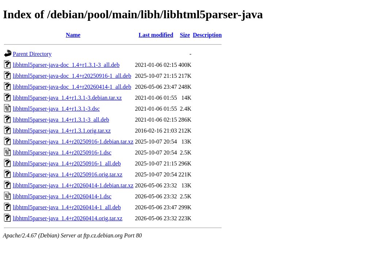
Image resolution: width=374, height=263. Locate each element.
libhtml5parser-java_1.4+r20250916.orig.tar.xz (67, 174)
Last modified (156, 35)
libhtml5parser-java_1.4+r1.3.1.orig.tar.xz (62, 130)
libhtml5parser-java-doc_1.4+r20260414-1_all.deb (72, 87)
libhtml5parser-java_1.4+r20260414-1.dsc (62, 196)
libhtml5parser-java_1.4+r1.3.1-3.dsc (56, 109)
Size (185, 35)
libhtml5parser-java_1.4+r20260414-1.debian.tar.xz (73, 185)
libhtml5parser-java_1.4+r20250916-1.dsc (62, 152)
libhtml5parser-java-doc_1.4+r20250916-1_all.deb (72, 76)
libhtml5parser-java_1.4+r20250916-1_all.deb (67, 163)
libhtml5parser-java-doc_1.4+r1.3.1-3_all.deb (66, 65)
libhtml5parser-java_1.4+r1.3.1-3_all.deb (61, 120)
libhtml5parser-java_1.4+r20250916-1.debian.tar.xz (73, 141)
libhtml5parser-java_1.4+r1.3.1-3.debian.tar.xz (67, 98)
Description (207, 35)
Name (73, 35)
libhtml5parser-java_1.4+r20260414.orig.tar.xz (67, 218)
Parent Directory (32, 54)
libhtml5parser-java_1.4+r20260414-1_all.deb (67, 207)
